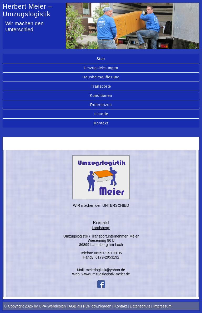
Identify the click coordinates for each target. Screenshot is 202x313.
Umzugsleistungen (101, 68)
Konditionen (101, 95)
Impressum (162, 306)
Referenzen (101, 105)
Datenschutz (140, 306)
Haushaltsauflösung (101, 77)
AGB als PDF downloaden (90, 306)
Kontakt (101, 123)
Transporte (101, 86)
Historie (101, 114)
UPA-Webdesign (52, 306)
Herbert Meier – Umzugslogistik (27, 10)
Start (101, 59)
